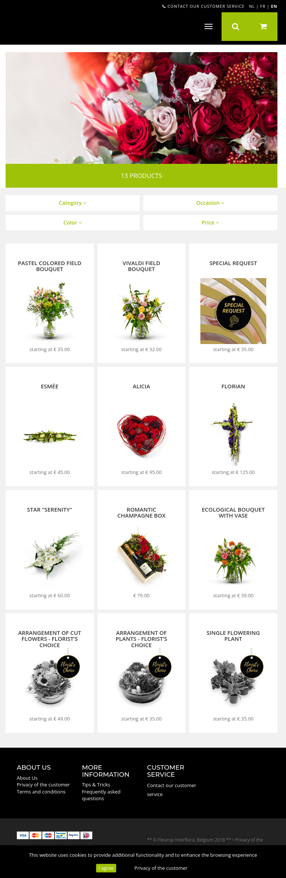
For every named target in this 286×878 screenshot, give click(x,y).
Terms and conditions (41, 791)
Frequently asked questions (101, 795)
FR (263, 6)
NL (252, 6)
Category (72, 202)
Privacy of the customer (161, 868)
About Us (27, 777)
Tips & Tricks (96, 784)
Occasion (210, 202)
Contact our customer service (203, 6)
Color (72, 222)
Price (210, 222)
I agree (106, 868)
